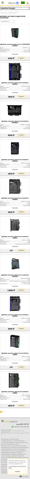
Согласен (14, 471)
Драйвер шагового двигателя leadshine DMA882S (15, 121)
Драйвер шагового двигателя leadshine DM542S (15, 160)
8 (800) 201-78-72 (11, 2)
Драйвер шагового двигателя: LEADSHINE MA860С (15, 45)
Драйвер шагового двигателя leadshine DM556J (15, 315)
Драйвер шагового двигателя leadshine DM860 (15, 353)
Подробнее (15, 54)
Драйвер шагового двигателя (14, 12)
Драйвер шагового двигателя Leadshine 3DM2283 (15, 275)
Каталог (5, 12)
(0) (22, 2)
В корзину (21, 58)
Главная (1, 12)
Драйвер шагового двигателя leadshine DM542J (15, 83)
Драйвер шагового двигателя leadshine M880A (15, 237)
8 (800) (22, 424)
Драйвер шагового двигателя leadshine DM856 (15, 392)
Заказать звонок (11, 3)
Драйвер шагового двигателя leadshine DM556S (15, 198)
